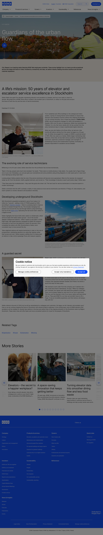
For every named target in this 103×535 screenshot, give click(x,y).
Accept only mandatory (62, 272)
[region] (51, 267)
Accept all (81, 272)
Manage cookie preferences (28, 272)
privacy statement (78, 267)
